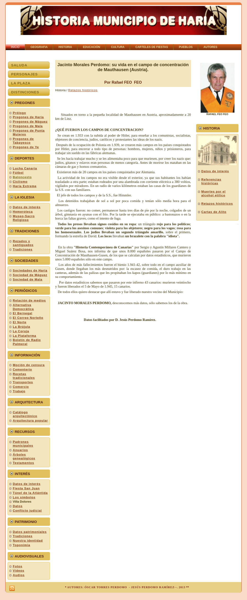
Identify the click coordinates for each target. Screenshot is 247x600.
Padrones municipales (23, 443)
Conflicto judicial (27, 510)
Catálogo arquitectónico (25, 414)
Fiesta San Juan (26, 488)
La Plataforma (24, 335)
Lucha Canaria (25, 168)
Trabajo (19, 391)
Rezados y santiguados (23, 243)
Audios (19, 575)
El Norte (19, 322)
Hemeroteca (23, 211)
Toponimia (21, 545)
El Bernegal (22, 313)
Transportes (23, 382)
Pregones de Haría (28, 117)
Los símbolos (24, 497)
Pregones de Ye (26, 147)
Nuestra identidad (28, 540)
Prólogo (19, 113)
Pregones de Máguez (30, 121)
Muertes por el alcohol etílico (213, 193)
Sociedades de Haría (30, 270)
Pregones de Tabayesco (23, 140)
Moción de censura (29, 365)
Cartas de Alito (213, 212)
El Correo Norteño (28, 317)
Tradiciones (22, 249)
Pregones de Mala (28, 126)
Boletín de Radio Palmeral (27, 341)
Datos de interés (26, 207)
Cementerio (22, 369)
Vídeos (18, 570)
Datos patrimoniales (30, 532)
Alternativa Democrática (23, 307)
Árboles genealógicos (24, 456)
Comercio (21, 386)
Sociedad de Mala (27, 279)
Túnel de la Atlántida (30, 493)
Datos (17, 506)
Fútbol (18, 172)
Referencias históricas (211, 181)
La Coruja (21, 331)
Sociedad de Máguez (30, 275)
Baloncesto (22, 177)
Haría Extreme (24, 186)
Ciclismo (20, 181)
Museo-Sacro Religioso (24, 218)
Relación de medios (29, 300)
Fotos (17, 566)
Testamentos (23, 463)
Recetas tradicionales (24, 376)
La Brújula (21, 326)
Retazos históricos (82, 90)
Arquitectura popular (30, 420)
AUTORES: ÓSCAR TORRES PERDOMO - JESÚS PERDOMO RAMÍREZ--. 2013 (126, 587)
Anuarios (20, 450)
